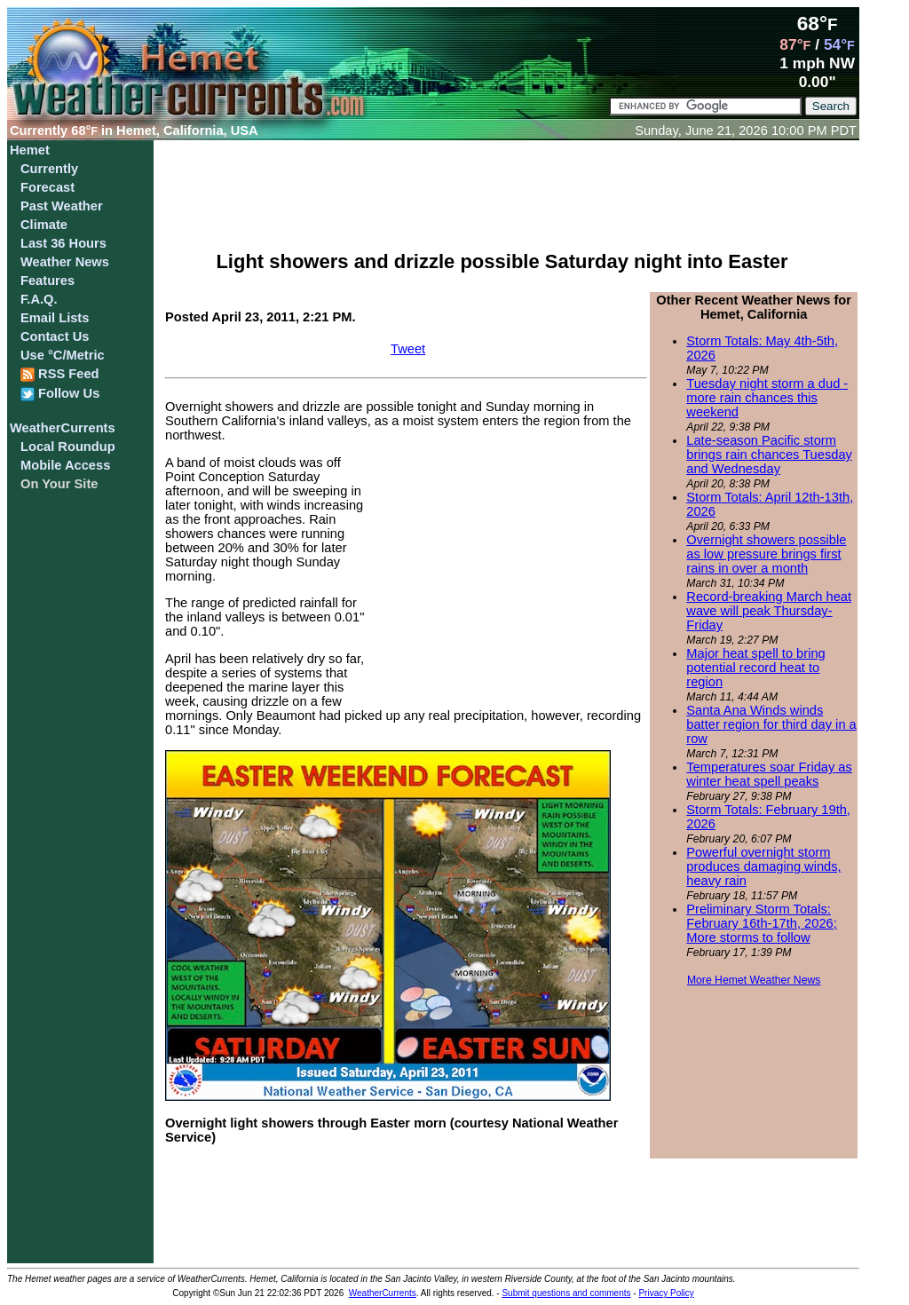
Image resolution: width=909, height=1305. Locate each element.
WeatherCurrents (62, 428)
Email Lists (54, 318)
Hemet (30, 150)
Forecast (47, 187)
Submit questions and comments (566, 1293)
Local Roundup (67, 446)
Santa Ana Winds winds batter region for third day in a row (771, 724)
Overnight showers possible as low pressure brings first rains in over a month (766, 554)
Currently (49, 169)
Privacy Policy (665, 1293)
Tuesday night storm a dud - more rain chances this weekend (767, 397)
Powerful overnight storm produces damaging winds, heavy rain (763, 866)
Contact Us (54, 336)
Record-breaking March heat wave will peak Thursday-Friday (768, 610)
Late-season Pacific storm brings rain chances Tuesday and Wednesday (769, 454)
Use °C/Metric (62, 355)
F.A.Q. (39, 299)
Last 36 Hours (63, 243)
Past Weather (61, 206)
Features (47, 280)
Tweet (408, 349)
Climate (43, 225)
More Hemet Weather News (754, 980)
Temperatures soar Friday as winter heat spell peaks (769, 774)
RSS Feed (59, 374)
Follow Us (59, 393)
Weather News (64, 262)
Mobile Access (65, 465)
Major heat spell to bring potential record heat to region (755, 667)
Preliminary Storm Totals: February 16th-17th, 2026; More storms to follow (761, 923)
